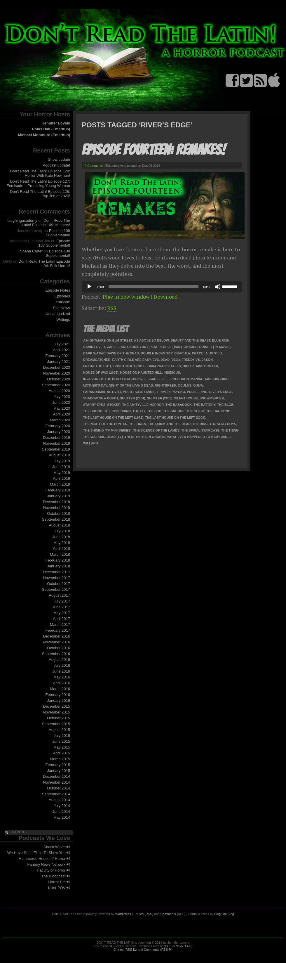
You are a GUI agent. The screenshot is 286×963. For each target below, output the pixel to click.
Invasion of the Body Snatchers (112, 379)
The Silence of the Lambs (156, 430)
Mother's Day (95, 385)
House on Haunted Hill (141, 372)
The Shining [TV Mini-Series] (107, 430)
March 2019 (60, 484)
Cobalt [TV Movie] (215, 347)
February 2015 (57, 765)
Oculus (184, 385)
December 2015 (56, 706)
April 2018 (61, 548)
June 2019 (61, 467)
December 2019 (56, 437)
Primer (163, 392)
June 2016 (61, 671)
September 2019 (56, 449)
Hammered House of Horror (44, 858)
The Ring (200, 424)
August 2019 (59, 455)
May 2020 (61, 408)
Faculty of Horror (53, 870)
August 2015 (59, 730)
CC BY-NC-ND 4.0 (178, 946)
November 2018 (56, 507)
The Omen (137, 424)
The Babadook (178, 404)
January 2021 (58, 361)
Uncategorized (58, 313)
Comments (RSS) (173, 914)
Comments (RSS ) (158, 949)
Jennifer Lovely (56, 123)
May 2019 (61, 472)
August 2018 (59, 525)
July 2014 (62, 805)
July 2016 (62, 665)
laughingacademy (22, 220)
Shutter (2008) (159, 398)
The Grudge (173, 411)
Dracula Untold (207, 353)
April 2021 (61, 350)
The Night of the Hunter (105, 424)
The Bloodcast (55, 876)
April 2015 (61, 753)
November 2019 (56, 443)
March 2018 (60, 554)
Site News (61, 308)
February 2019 (57, 490)
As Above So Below (151, 340)
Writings (63, 319)
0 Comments (94, 165)
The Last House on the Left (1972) (113, 417)
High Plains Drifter (200, 366)
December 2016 (56, 636)
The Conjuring (117, 411)
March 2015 (60, 759)
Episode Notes (57, 290)
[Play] (89, 287)
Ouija (198, 385)
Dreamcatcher (96, 359)
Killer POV (59, 888)
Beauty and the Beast (190, 340)
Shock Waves (56, 847)
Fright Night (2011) (129, 366)
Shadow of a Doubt (100, 398)
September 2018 (56, 519)
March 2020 (60, 420)
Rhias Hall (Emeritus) (51, 129)
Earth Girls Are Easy (131, 359)
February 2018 (57, 560)
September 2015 (56, 724)
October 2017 (58, 583)
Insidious (172, 372)
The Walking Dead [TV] (103, 437)
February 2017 (57, 630)
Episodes (62, 296)
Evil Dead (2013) (166, 359)
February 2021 (57, 356)
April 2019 (61, 478)
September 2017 (56, 589)
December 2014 (56, 776)
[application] (162, 286)
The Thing (229, 430)
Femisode (61, 302)
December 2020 (56, 367)
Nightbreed (165, 385)
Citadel (190, 347)
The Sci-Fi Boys (223, 424)
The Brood (92, 411)
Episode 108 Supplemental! (58, 232)
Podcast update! (56, 165)
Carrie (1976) (138, 347)
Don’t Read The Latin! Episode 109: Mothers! (46, 222)
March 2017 (60, 624)
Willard (90, 443)
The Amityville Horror (143, 404)
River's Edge (220, 392)
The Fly (138, 411)
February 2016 (57, 694)
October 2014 (58, 788)
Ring (203, 392)
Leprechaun (177, 379)
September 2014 (56, 794)
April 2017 (61, 618)
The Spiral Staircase (200, 430)
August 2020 (59, 391)
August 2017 (59, 595)
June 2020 (61, 402)
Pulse (192, 392)
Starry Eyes (94, 404)
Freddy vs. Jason (197, 359)
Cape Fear (116, 347)
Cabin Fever (94, 347)
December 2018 (56, 502)
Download (165, 296)
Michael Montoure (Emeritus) (44, 135)
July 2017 (62, 601)
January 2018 (58, 566)
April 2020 (61, 414)
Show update (59, 159)
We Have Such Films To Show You (38, 853)
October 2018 (58, 513)
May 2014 (61, 817)
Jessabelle (154, 379)
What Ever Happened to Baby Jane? (199, 437)
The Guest (195, 411)
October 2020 (58, 379)
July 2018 (62, 531)
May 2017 (61, 613)
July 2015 (62, 735)
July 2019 (62, 461)
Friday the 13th (97, 366)
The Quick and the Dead (169, 424)
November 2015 (56, 712)
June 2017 (61, 607)
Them (129, 437)
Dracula (182, 353)
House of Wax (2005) (100, 372)
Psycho (178, 392)
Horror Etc (59, 882)
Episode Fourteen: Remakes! (153, 149)
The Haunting (218, 411)
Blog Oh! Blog (224, 914)
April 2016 (61, 683)
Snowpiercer (212, 398)
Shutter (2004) (132, 398)
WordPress (123, 914)
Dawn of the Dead (123, 353)
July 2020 (62, 396)
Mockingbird (217, 379)
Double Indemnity (156, 353)
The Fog (154, 411)
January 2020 (58, 431)
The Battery (204, 404)
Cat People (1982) (166, 347)
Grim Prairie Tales (164, 366)
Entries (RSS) (143, 914)
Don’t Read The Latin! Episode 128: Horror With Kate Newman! (40, 173)
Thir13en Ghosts (150, 437)
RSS (111, 307)
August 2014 (59, 800)
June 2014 (61, 811)
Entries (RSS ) (125, 949)
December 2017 (56, 572)
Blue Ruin (220, 340)
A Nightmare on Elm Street (107, 340)
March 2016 (60, 689)
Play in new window (126, 296)
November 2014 (56, 782)
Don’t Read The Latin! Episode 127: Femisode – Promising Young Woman (38, 183)
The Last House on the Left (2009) (175, 417)
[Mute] (218, 287)
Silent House (186, 398)
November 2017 (56, 578)
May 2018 (61, 543)
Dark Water (94, 353)
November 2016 (56, 642)
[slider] (154, 286)
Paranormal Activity (102, 392)
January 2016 (58, 700)
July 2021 (62, 344)
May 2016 (61, 677)
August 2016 (59, 659)
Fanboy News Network (48, 864)
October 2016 (58, 648)
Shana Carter (31, 251)
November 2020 (56, 373)
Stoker (114, 404)
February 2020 (57, 426)
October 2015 (58, 718)
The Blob (225, 404)
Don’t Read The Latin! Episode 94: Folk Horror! (44, 263)
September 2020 (56, 385)
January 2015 (58, 770)
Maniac (197, 379)
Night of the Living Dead (131, 385)
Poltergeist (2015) (139, 392)
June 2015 (61, 741)
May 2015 (61, 747)
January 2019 (58, 496)
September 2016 (56, 654)
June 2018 (61, 537)
